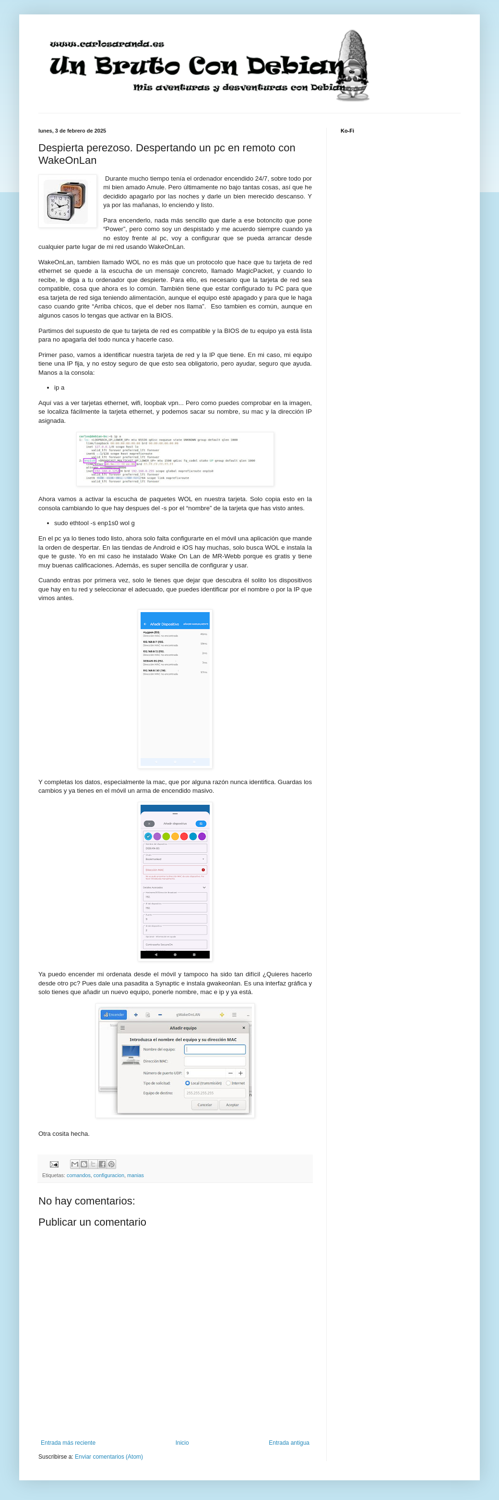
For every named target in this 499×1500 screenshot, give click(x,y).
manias (135, 1175)
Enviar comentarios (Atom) (109, 1456)
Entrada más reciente (68, 1442)
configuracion (109, 1175)
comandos (79, 1175)
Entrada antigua (289, 1442)
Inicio (182, 1442)
